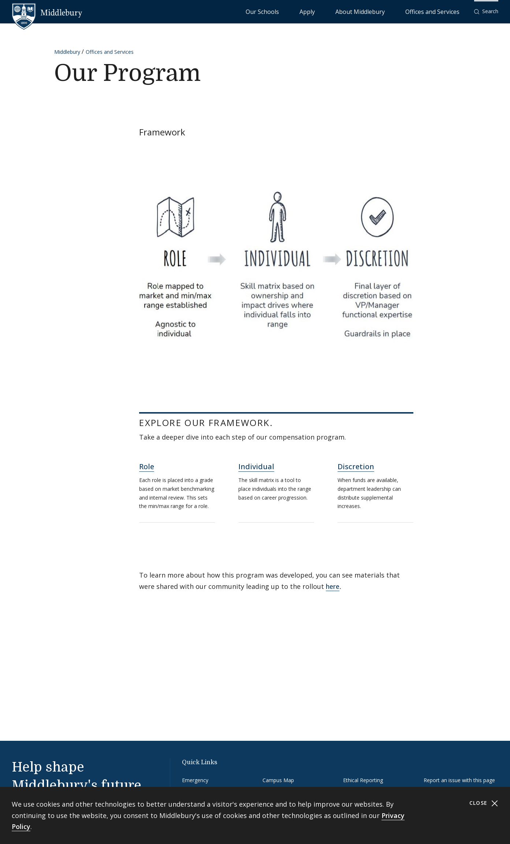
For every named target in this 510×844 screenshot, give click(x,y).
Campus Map (278, 780)
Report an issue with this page (459, 780)
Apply (351, 11)
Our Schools (321, 11)
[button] (486, 11)
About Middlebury (387, 11)
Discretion (356, 466)
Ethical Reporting (363, 780)
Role (146, 466)
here (332, 586)
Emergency (195, 780)
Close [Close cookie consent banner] (483, 803)
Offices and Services (441, 11)
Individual (256, 466)
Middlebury (67, 51)
